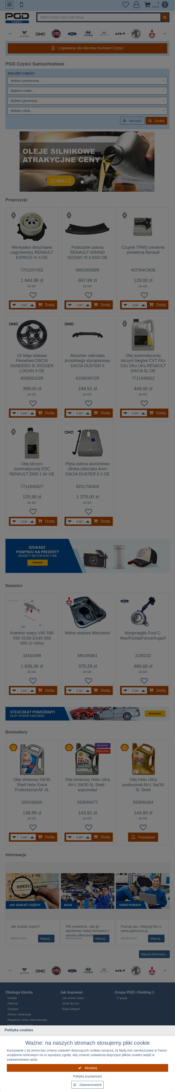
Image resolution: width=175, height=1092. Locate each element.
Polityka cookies (19, 1030)
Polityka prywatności (87, 1076)
